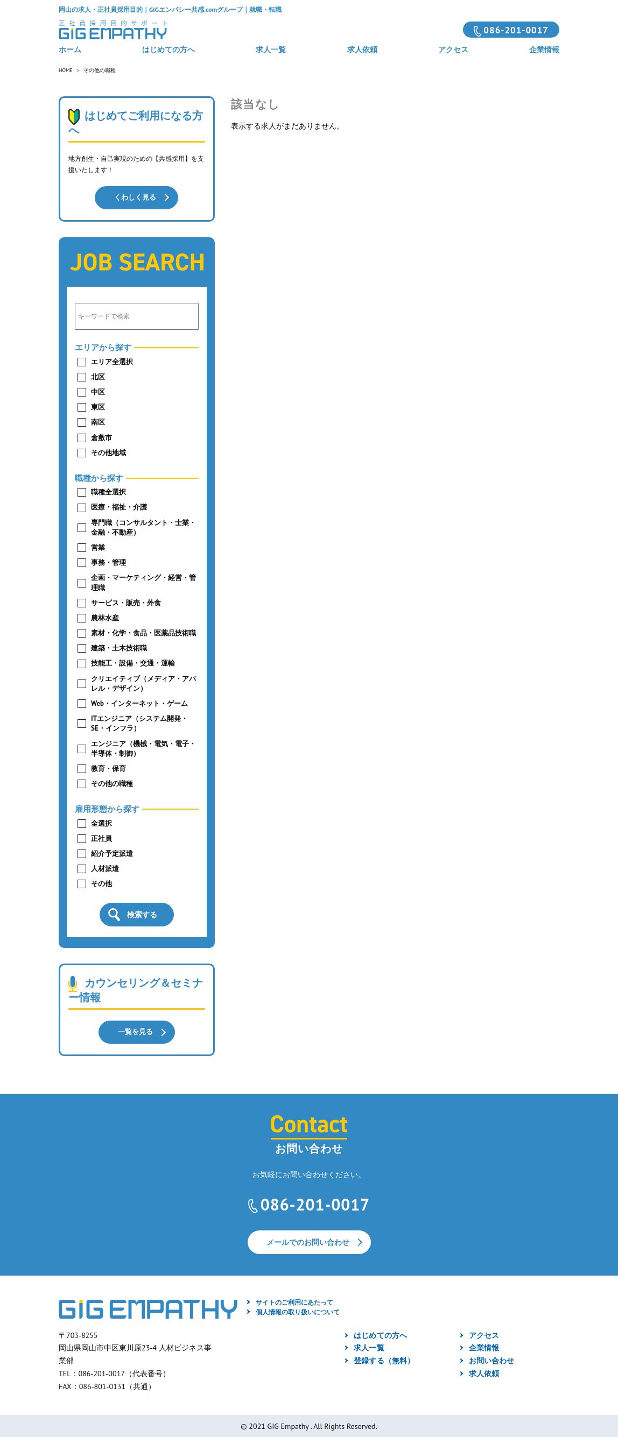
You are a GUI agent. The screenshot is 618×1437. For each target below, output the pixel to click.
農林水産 (105, 617)
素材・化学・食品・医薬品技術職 (143, 632)
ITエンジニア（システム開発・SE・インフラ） (139, 722)
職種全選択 (108, 491)
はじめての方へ (168, 49)
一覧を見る (135, 1031)
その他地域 (108, 452)
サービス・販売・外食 (126, 602)
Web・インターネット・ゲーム (139, 702)
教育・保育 (108, 768)
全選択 (101, 822)
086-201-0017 (516, 30)
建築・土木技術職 (119, 647)
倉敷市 (101, 437)
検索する (142, 914)
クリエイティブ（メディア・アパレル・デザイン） (143, 683)
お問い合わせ (491, 1359)
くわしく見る (135, 197)
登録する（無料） (384, 1359)
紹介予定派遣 (112, 853)
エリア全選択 (112, 361)
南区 (98, 421)
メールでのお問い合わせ (307, 1241)
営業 (98, 546)
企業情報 (544, 49)
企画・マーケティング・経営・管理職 (143, 581)
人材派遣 (105, 868)
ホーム (70, 49)
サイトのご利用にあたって (294, 1301)
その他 (101, 883)
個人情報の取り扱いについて (298, 1311)
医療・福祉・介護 (119, 506)
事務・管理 (108, 562)
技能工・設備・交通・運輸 (133, 662)
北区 (98, 376)
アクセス (453, 49)
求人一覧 (271, 49)
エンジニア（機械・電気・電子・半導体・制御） (143, 748)
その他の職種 (112, 783)
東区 (98, 406)
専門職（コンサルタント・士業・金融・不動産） (143, 527)
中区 (98, 391)
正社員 (101, 838)
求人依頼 (362, 49)
